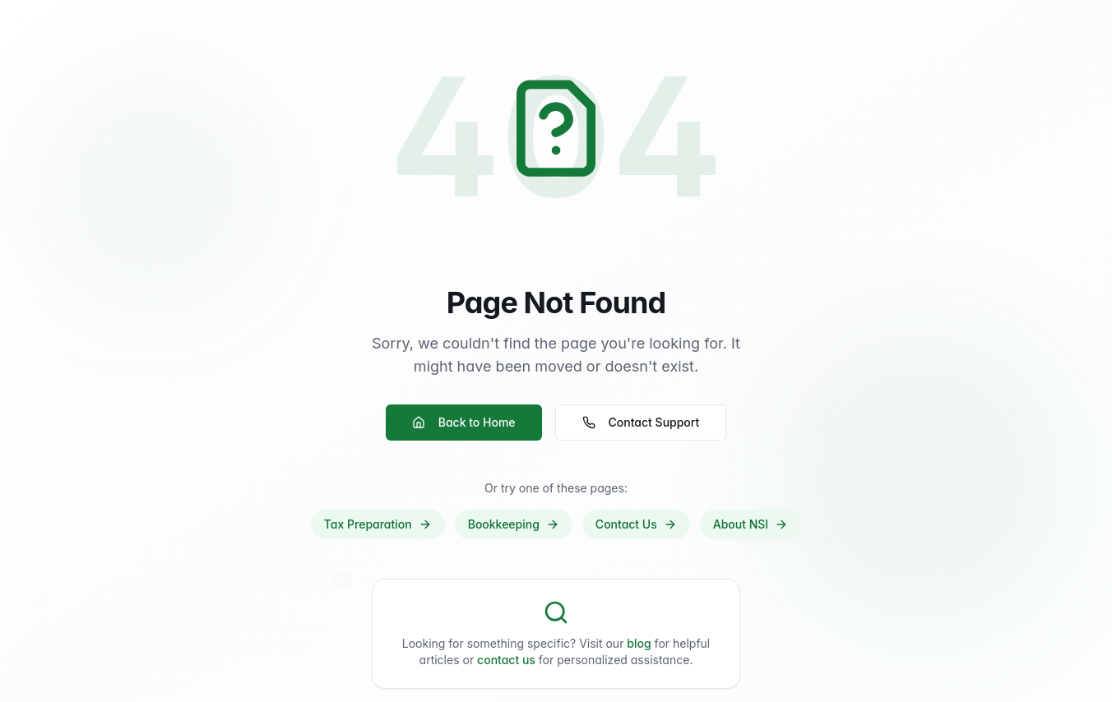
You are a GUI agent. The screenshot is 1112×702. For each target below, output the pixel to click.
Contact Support (641, 422)
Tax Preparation (378, 524)
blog (639, 643)
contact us (506, 660)
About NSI (750, 524)
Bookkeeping (513, 524)
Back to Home (464, 422)
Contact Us (636, 524)
